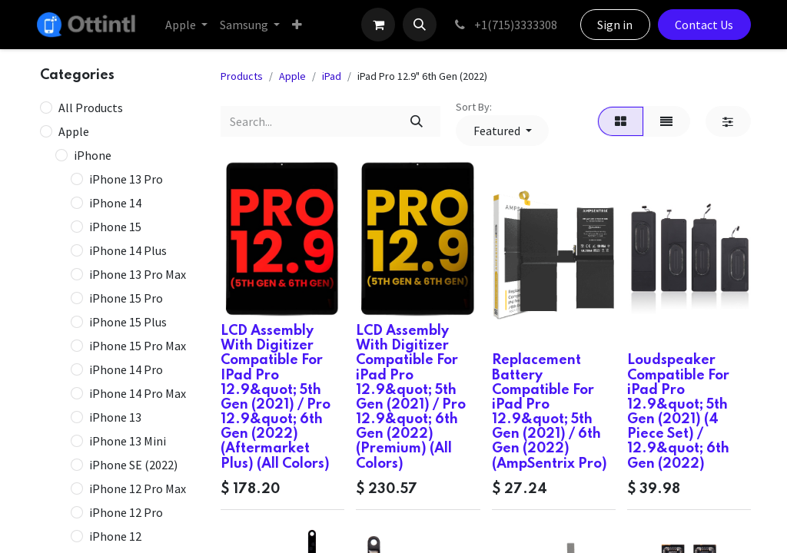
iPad (331, 76)
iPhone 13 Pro (126, 179)
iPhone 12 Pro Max (137, 488)
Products (242, 76)
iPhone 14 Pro (126, 369)
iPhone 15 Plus (128, 321)
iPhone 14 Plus (128, 250)
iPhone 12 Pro (126, 512)
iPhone (92, 155)
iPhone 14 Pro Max (137, 393)
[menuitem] (186, 24)
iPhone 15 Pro (126, 298)
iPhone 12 (115, 536)
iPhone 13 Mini (127, 441)
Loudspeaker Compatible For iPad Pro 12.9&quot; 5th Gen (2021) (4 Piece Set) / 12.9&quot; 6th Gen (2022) (678, 411)
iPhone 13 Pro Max (137, 274)
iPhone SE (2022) (133, 464)
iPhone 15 (115, 226)
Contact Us (704, 24)
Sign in (615, 24)
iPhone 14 (115, 202)
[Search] (417, 121)
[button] (420, 24)
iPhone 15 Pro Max (137, 345)
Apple (73, 131)
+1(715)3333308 (504, 24)
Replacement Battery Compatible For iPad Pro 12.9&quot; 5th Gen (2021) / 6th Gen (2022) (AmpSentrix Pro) (549, 411)
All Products (90, 107)
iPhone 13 (115, 417)
